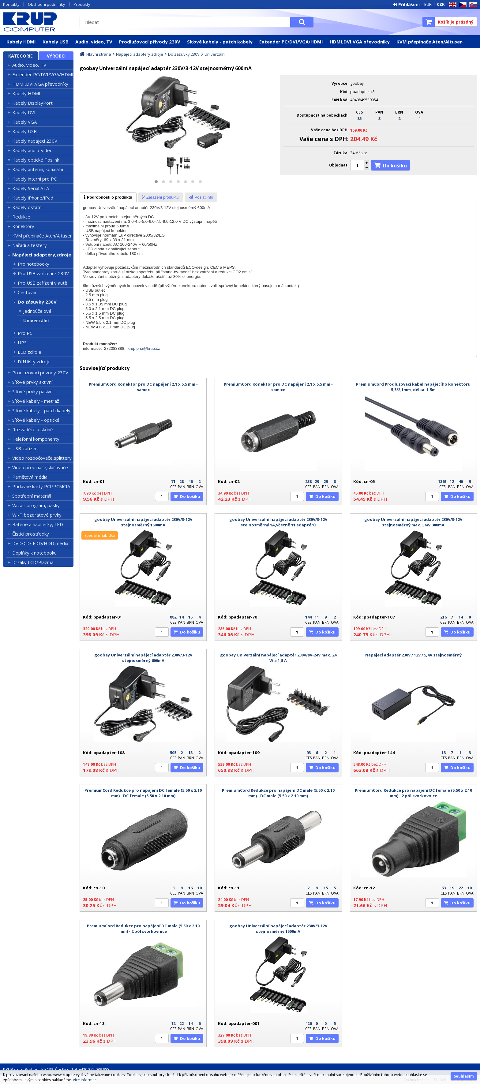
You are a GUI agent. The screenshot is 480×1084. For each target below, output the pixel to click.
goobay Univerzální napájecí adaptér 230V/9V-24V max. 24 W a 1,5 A (278, 657)
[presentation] (108, 197)
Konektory (23, 226)
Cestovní (27, 292)
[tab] (108, 197)
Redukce (21, 217)
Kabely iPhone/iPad (32, 198)
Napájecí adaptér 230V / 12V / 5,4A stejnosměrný (413, 655)
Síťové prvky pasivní (33, 391)
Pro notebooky (33, 264)
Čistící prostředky (30, 534)
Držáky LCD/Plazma (33, 562)
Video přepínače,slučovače (40, 467)
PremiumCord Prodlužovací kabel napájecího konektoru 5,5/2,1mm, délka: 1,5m (413, 386)
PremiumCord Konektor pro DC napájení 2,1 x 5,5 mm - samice (278, 386)
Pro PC (25, 333)
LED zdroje (29, 352)
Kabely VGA (24, 122)
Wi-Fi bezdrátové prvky (37, 515)
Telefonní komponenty (35, 439)
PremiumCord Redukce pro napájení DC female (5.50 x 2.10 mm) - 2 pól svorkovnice (413, 792)
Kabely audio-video (32, 150)
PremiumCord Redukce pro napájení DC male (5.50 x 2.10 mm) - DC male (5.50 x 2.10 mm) (278, 792)
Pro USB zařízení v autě (42, 283)
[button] (156, 182)
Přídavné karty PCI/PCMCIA (41, 486)
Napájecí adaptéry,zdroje (41, 255)
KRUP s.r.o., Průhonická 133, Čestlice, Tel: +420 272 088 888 (56, 1069)
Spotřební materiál (31, 496)
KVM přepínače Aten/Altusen (429, 42)
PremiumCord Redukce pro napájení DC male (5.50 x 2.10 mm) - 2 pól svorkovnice (143, 928)
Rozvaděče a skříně (32, 429)
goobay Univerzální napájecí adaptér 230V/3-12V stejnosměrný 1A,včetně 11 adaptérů (278, 522)
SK (472, 4)
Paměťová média (29, 477)
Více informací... (86, 1079)
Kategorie (20, 56)
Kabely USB (56, 42)
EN (451, 4)
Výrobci (56, 56)
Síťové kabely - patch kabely (220, 42)
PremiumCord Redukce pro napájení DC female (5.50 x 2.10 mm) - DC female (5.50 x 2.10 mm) (143, 792)
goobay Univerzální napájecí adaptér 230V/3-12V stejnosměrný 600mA (143, 657)
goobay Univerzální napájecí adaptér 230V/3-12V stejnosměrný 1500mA (143, 522)
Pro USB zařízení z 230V (43, 273)
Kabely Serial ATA (30, 188)
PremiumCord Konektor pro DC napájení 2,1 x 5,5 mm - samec (143, 386)
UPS (22, 342)
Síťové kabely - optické (35, 420)
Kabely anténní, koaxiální (37, 169)
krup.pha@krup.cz (144, 348)
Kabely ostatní (27, 207)
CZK (440, 4)
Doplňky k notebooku (34, 553)
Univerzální (36, 320)
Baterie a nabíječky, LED (37, 524)
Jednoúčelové (37, 311)
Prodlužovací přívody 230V (149, 42)
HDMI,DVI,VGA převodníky (360, 42)
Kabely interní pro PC (34, 179)
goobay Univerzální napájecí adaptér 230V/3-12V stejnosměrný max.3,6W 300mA (413, 522)
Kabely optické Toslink (35, 160)
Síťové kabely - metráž (35, 401)
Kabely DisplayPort (32, 103)
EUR (428, 4)
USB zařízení (25, 448)
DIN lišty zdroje (34, 361)
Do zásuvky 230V (37, 302)
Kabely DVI (24, 112)
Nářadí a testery (29, 245)
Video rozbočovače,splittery (42, 458)
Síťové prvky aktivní (32, 382)
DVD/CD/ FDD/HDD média (40, 543)
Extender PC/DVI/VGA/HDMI (291, 42)
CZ (461, 4)
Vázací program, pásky (36, 505)
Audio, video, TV (93, 42)
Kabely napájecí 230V (34, 141)
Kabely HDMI (21, 42)
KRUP (38, 22)
